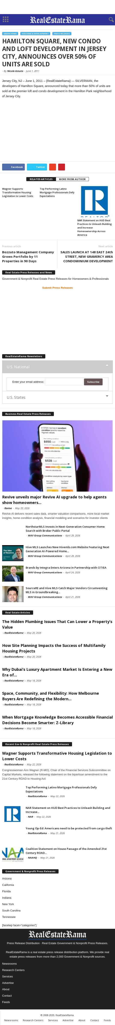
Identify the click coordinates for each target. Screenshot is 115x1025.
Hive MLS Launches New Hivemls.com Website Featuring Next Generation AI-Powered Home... (67, 549)
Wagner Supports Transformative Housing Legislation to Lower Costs (17, 192)
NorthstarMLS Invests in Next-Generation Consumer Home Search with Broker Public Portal (65, 529)
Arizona (7, 878)
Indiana (6, 897)
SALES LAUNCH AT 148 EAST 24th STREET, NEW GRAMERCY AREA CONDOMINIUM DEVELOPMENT (86, 256)
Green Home (10, 33)
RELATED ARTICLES (41, 179)
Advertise (8, 982)
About (5, 989)
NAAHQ (32, 857)
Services (7, 976)
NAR (30, 816)
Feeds (6, 1002)
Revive (8, 508)
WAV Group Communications (45, 535)
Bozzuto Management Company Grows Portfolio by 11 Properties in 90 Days (28, 256)
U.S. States (16, 397)
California (8, 885)
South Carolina (11, 910)
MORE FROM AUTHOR (72, 179)
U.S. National (18, 366)
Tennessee (9, 917)
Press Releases (62, 33)
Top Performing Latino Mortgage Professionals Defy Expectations (57, 192)
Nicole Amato (15, 71)
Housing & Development (35, 33)
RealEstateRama (13, 632)
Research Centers (13, 970)
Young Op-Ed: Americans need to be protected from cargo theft (69, 828)
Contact (7, 995)
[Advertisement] (57, 7)
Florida (6, 891)
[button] (108, 20)
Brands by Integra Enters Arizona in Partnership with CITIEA (66, 567)
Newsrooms (9, 963)
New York (8, 904)
